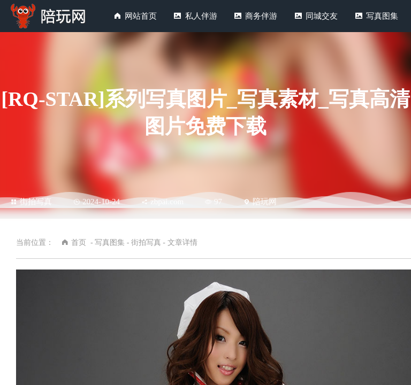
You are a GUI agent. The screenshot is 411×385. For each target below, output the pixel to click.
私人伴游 (201, 16)
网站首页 (141, 16)
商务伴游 (261, 16)
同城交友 (322, 16)
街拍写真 (31, 201)
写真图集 (382, 16)
